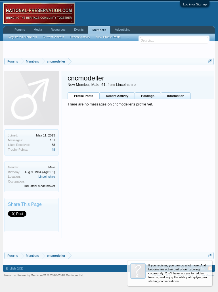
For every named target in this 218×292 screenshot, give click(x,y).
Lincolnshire (46, 176)
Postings (147, 96)
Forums (19, 29)
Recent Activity (117, 96)
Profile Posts (83, 96)
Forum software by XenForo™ (44, 275)
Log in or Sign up (195, 4)
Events (79, 29)
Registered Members (22, 37)
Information (176, 96)
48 (53, 149)
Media (37, 29)
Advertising (122, 29)
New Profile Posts (108, 37)
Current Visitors (53, 37)
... (127, 37)
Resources (58, 29)
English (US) (14, 268)
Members (99, 30)
